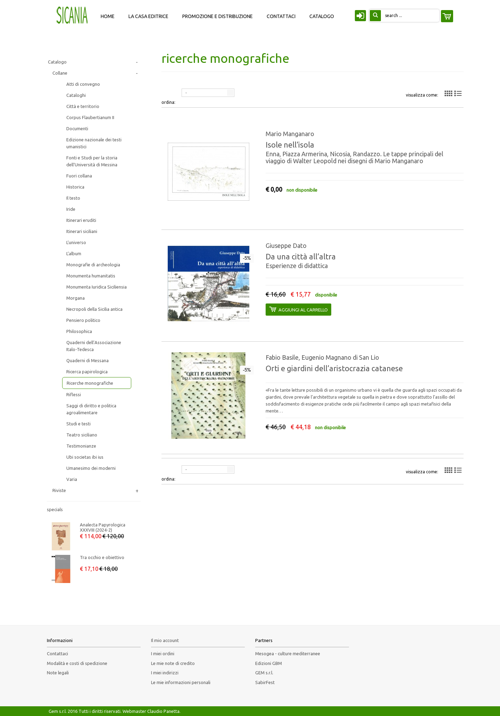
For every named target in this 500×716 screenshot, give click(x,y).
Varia (71, 479)
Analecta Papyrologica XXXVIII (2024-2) (102, 527)
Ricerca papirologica (87, 371)
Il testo (73, 197)
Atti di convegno (83, 84)
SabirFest (265, 682)
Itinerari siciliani (81, 231)
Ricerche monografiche (90, 383)
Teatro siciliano (81, 434)
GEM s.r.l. (264, 672)
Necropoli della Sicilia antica (94, 309)
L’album (73, 253)
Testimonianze (81, 445)
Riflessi (73, 394)
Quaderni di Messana (87, 360)
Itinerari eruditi (81, 220)
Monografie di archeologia (93, 264)
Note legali (58, 672)
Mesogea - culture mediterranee (287, 653)
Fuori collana (79, 175)
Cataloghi (76, 95)
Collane (59, 72)
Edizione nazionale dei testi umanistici (94, 143)
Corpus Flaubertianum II (90, 117)
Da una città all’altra (301, 256)
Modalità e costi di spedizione (77, 663)
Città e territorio (82, 106)
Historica (75, 186)
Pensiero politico (83, 320)
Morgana (75, 297)
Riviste (59, 490)
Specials (55, 509)
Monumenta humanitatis (90, 275)
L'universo (76, 242)
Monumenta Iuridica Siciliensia (96, 286)
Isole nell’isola (290, 144)
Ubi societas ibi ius (84, 457)
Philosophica (79, 331)
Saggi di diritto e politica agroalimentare (91, 409)
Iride (70, 209)
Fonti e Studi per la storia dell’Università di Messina (91, 161)
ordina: (168, 102)
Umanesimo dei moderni (91, 468)
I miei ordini (162, 653)
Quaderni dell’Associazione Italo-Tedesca (93, 346)
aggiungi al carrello (298, 309)
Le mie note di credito (173, 663)
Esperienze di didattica (297, 265)
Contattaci (57, 653)
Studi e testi (78, 423)
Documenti (77, 128)
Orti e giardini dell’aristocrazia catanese (334, 368)
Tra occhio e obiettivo (102, 557)
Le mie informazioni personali (180, 682)
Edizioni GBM (268, 663)
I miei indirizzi (164, 672)
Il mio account (165, 640)
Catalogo (57, 61)
